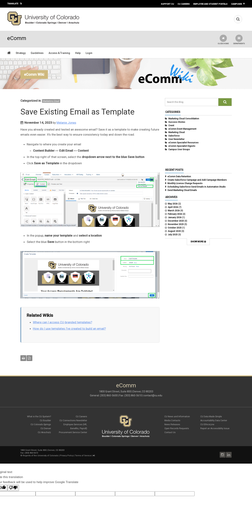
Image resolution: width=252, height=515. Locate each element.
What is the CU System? (39, 416)
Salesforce (174, 136)
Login (89, 53)
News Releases (172, 424)
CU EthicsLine (207, 424)
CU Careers (184, 4)
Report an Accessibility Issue (214, 428)
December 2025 (176, 221)
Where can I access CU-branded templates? (62, 322)
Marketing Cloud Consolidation (183, 118)
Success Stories (176, 122)
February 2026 (175, 214)
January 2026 (175, 217)
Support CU (167, 4)
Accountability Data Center (213, 420)
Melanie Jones (66, 122)
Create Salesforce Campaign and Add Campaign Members (197, 180)
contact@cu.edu (153, 395)
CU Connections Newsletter (73, 420)
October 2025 (175, 227)
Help (78, 53)
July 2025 (173, 234)
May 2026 (173, 204)
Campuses (236, 4)
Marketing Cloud (51, 101)
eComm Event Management (182, 129)
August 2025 (174, 231)
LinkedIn (229, 455)
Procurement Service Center (73, 432)
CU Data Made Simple (211, 416)
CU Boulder (45, 420)
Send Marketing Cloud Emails (182, 190)
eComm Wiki (34, 74)
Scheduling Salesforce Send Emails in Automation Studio (196, 187)
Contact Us (170, 432)
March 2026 (174, 210)
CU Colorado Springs (41, 424)
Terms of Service (83, 455)
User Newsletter (176, 139)
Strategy (21, 53)
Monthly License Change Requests (185, 183)
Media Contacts (172, 420)
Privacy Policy (66, 455)
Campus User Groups (179, 149)
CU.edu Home (223, 40)
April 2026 (173, 207)
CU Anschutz (44, 432)
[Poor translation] (13, 488)
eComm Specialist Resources (183, 142)
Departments (239, 40)
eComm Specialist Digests (181, 146)
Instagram (222, 455)
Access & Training (59, 53)
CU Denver (45, 428)
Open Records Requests (176, 428)
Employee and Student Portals (210, 4)
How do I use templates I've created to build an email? (69, 328)
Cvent (171, 125)
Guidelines (37, 53)
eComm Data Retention (179, 176)
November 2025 (176, 224)
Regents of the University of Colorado (40, 455)
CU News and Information (177, 416)
